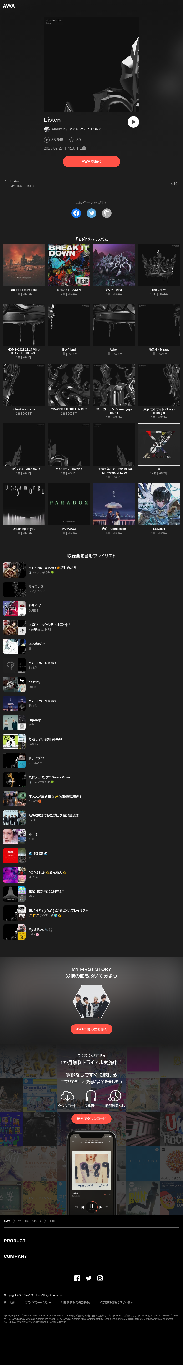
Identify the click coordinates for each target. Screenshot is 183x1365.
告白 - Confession (114, 529)
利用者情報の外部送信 (75, 1302)
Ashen (114, 349)
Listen (52, 1221)
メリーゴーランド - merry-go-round (114, 411)
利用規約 (9, 1302)
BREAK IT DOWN (69, 289)
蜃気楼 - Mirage (159, 349)
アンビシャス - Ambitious (24, 469)
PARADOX (69, 529)
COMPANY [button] (15, 1256)
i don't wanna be (24, 409)
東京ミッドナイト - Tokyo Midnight (159, 411)
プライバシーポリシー (38, 1302)
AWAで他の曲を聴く (91, 1029)
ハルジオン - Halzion (69, 469)
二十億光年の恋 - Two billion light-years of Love (113, 470)
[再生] (133, 122)
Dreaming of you (24, 529)
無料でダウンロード (91, 1119)
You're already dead (23, 289)
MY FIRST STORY (85, 129)
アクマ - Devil (113, 289)
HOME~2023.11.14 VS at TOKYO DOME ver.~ (24, 351)
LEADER (159, 529)
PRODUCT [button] (14, 1241)
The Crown (159, 289)
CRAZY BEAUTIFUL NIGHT (69, 409)
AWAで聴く (91, 162)
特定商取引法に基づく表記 (116, 1302)
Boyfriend (69, 349)
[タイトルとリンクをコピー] (107, 213)
